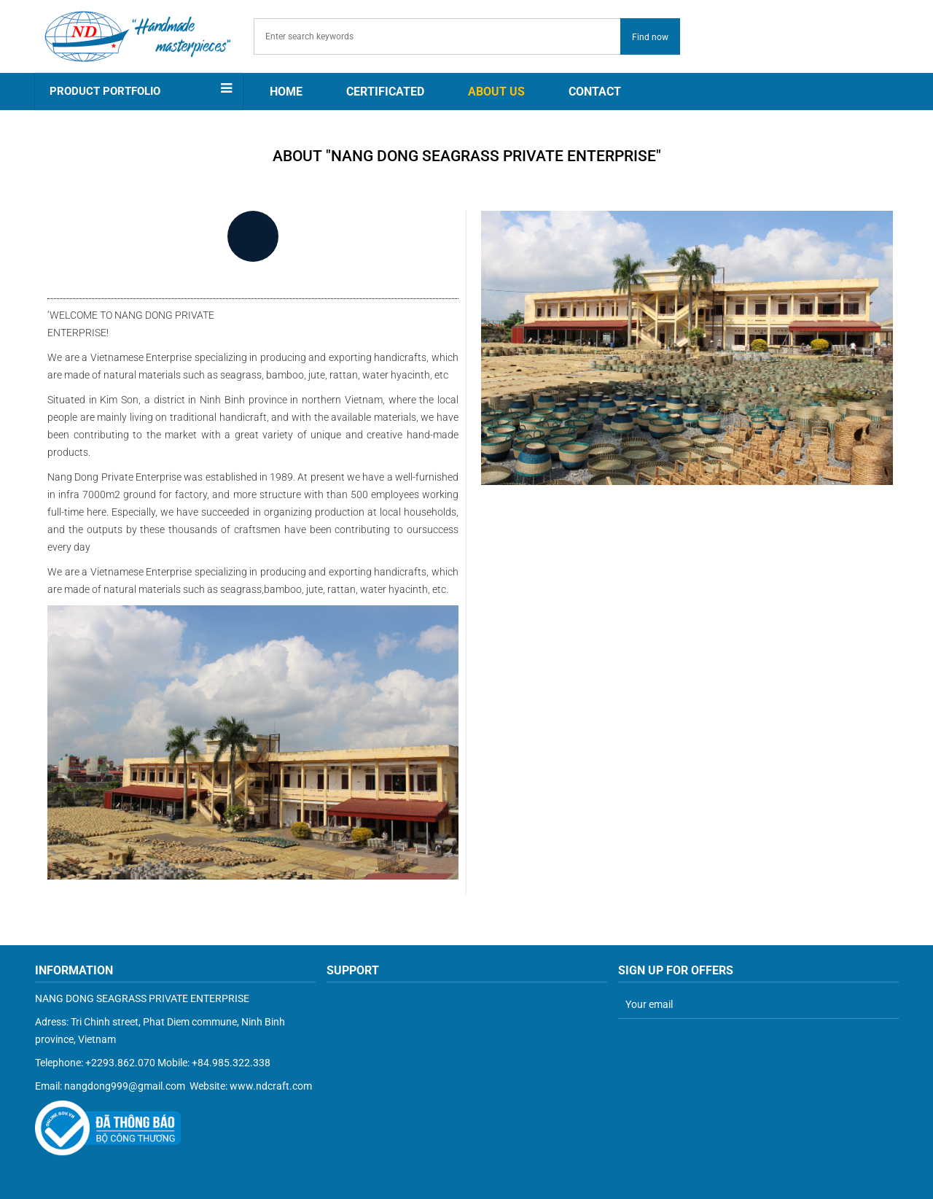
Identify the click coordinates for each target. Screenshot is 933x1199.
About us (496, 91)
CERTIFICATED (385, 91)
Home (286, 91)
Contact (595, 91)
